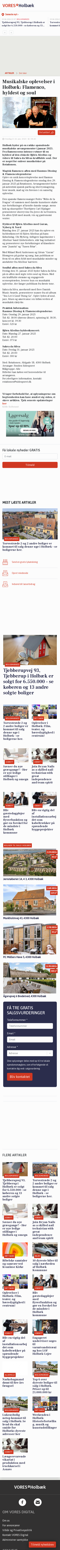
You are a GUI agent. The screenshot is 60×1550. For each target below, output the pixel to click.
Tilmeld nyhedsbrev (42, 1544)
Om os (6, 1520)
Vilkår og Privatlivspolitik (17, 1530)
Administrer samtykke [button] (15, 1539)
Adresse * (12, 1047)
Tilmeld (30, 464)
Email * (11, 1033)
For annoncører (11, 1525)
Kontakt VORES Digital (15, 1534)
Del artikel (46, 132)
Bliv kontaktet (20, 1077)
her (4, 403)
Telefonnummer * (17, 1019)
